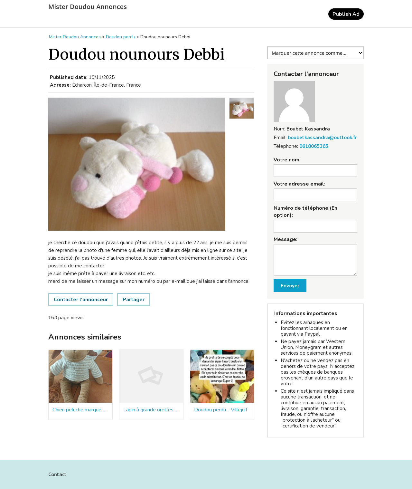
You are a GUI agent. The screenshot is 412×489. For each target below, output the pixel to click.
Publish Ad (346, 14)
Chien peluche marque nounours (80, 410)
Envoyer (290, 286)
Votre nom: (287, 159)
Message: (285, 239)
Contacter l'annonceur (81, 299)
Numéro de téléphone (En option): (305, 212)
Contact (57, 474)
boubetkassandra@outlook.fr (322, 137)
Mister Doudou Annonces (87, 6)
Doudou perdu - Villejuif (220, 410)
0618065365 (313, 146)
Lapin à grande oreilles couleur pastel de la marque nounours (151, 410)
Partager (134, 299)
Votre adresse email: (299, 183)
